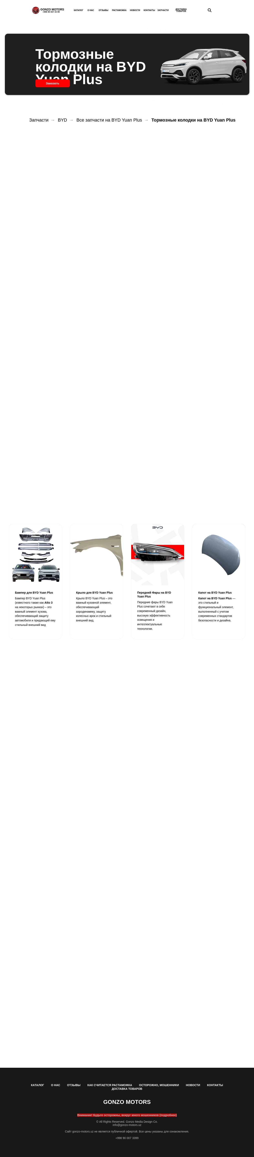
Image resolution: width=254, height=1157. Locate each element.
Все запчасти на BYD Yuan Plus (109, 120)
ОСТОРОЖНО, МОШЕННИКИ (159, 1085)
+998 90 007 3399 (127, 1138)
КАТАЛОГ (37, 1085)
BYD (62, 120)
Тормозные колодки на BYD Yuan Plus (193, 120)
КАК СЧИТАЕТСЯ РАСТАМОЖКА (109, 1085)
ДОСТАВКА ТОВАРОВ (127, 1088)
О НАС (55, 1085)
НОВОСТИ (193, 1085)
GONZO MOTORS (52, 9)
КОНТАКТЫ (215, 1085)
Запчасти (39, 120)
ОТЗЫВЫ (73, 1085)
